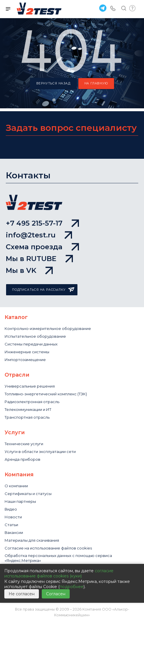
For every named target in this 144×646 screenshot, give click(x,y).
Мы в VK (29, 270)
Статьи (11, 524)
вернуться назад (53, 83)
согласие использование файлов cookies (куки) (58, 573)
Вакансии (14, 532)
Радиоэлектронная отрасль (32, 401)
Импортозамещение (25, 359)
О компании (16, 485)
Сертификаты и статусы (28, 493)
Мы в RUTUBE (39, 258)
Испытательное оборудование (35, 336)
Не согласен (22, 593)
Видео (11, 509)
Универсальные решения (30, 386)
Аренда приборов (22, 459)
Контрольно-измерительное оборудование (48, 328)
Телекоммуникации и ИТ (28, 409)
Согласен (55, 593)
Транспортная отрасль (27, 417)
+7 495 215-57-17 (42, 223)
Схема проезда (42, 247)
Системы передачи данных (31, 344)
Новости (13, 517)
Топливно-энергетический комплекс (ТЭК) (46, 394)
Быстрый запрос (132, 8)
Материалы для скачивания (32, 540)
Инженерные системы (27, 352)
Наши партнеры (20, 501)
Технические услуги (24, 443)
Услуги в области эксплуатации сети (40, 451)
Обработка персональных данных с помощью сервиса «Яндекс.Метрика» (58, 558)
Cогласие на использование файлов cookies (48, 548)
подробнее (72, 586)
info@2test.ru (39, 235)
